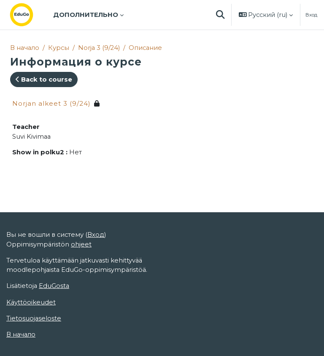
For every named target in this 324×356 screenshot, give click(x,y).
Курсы (58, 48)
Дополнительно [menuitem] (85, 15)
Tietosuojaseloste (33, 318)
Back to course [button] (44, 79)
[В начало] (28, 15)
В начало (24, 48)
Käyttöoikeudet (31, 302)
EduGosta (54, 286)
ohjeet (81, 244)
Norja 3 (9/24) (99, 48)
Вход (311, 15)
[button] (221, 15)
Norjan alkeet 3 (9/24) (51, 103)
